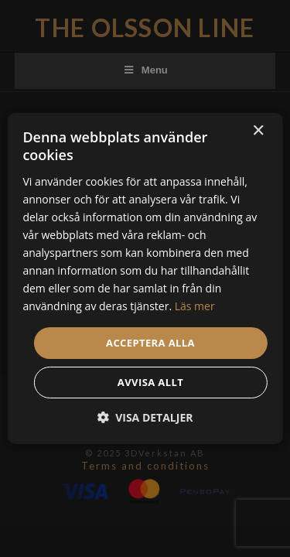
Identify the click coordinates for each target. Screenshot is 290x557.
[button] (145, 417)
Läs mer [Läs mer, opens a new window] (195, 306)
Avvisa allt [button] (150, 382)
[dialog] (145, 278)
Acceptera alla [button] (150, 342)
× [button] (258, 131)
